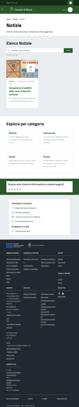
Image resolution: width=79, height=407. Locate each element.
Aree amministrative (13, 259)
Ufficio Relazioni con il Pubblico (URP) (13, 350)
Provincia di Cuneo (30, 297)
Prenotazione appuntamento (48, 320)
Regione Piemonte (11, 3)
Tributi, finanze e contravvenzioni (48, 264)
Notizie (11, 81)
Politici (8, 279)
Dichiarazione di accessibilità (48, 302)
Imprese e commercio (48, 259)
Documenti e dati (12, 262)
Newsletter (62, 296)
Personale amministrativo (13, 274)
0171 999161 (11, 306)
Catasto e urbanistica (31, 269)
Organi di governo (12, 269)
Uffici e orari (10, 355)
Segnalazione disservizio (48, 315)
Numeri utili (10, 358)
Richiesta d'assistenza (48, 325)
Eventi (60, 282)
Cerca (68, 50)
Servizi (30, 398)
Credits (44, 398)
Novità (15, 19)
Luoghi (60, 279)
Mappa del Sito (62, 398)
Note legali (44, 297)
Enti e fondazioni (12, 265)
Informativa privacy (47, 294)
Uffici (8, 282)
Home (8, 19)
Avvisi (60, 265)
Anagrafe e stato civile (31, 261)
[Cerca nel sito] (69, 9)
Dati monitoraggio (12, 398)
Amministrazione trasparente (48, 307)
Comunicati (62, 262)
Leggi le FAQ (45, 312)
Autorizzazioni (28, 265)
